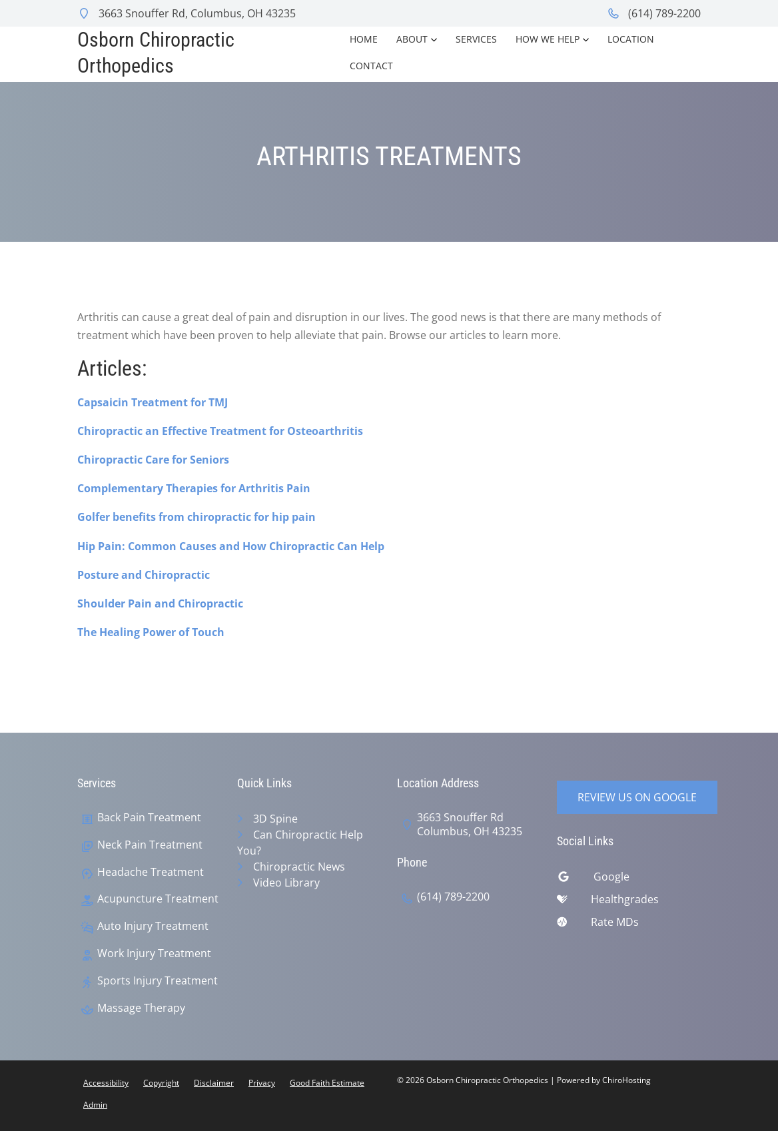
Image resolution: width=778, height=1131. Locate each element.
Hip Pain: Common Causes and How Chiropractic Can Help (230, 546)
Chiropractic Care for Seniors (153, 459)
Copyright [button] (161, 1082)
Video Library (286, 882)
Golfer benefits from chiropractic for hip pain (196, 517)
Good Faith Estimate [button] (327, 1082)
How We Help (548, 39)
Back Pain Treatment (149, 818)
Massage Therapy (141, 1008)
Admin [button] (95, 1104)
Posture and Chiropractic (143, 574)
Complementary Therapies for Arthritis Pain (193, 488)
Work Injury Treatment (154, 953)
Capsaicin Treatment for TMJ (152, 402)
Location (630, 39)
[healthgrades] (629, 902)
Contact (371, 65)
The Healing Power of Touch (150, 632)
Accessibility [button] (106, 1082)
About (412, 39)
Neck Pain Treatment (149, 845)
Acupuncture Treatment (157, 899)
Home (364, 39)
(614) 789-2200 (654, 13)
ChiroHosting (626, 1080)
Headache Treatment (150, 872)
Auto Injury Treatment (152, 926)
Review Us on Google (637, 797)
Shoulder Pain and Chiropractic (160, 603)
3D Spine (275, 818)
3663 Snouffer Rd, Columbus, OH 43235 (186, 13)
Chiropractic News (299, 866)
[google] (629, 880)
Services (476, 39)
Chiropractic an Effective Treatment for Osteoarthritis (220, 431)
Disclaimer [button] (214, 1082)
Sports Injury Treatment (157, 981)
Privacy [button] (261, 1082)
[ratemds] (629, 925)
